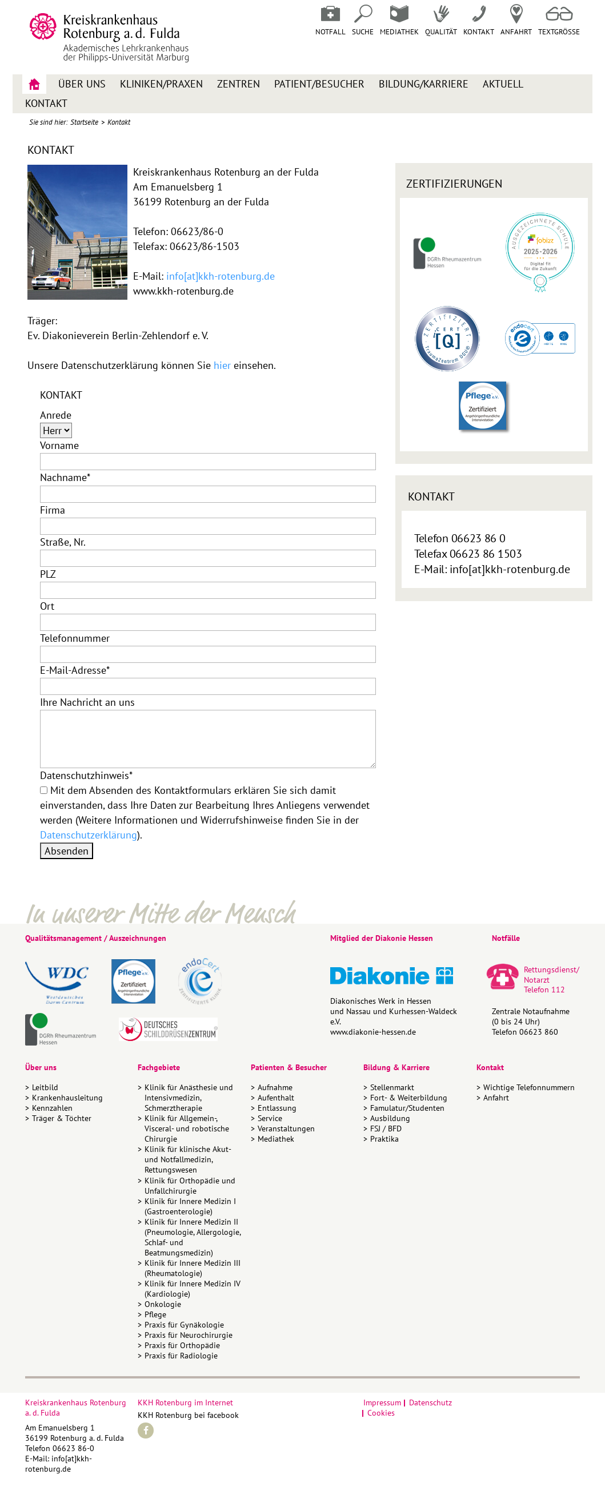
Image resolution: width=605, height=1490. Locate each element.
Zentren (238, 83)
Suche (363, 20)
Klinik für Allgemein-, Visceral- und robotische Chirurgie (187, 1128)
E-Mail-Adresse (75, 670)
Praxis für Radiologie (181, 1355)
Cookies (381, 1413)
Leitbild (45, 1087)
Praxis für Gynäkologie (184, 1325)
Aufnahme (275, 1087)
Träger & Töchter (61, 1118)
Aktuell (503, 83)
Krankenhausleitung (67, 1097)
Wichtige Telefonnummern (529, 1087)
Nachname (65, 477)
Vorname (59, 445)
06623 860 (538, 1032)
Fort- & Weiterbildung (408, 1097)
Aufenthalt (276, 1097)
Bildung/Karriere (423, 83)
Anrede (55, 415)
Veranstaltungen (286, 1128)
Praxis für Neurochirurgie (189, 1335)
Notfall (330, 20)
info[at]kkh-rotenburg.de (220, 276)
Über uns (82, 83)
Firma (52, 509)
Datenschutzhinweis (86, 775)
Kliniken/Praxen (161, 83)
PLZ (48, 574)
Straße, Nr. (63, 542)
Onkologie (163, 1304)
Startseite (84, 122)
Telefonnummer (75, 638)
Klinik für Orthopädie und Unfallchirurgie (190, 1185)
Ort (47, 606)
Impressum (382, 1402)
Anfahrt (516, 20)
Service (270, 1118)
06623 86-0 (73, 1448)
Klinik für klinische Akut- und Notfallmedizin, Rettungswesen (188, 1159)
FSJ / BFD (386, 1128)
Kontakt (46, 103)
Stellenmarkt (392, 1087)
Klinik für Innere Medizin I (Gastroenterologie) (190, 1206)
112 (558, 989)
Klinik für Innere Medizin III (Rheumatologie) (193, 1268)
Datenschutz (430, 1402)
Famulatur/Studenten (407, 1108)
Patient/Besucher (319, 83)
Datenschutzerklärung (88, 834)
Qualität (441, 20)
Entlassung (277, 1108)
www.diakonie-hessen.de (373, 1032)
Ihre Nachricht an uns (87, 702)
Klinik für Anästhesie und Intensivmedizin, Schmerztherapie (189, 1097)
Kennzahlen (52, 1108)
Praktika (384, 1139)
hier (222, 365)
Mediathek (399, 20)
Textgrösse (559, 20)
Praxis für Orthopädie (182, 1345)
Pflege (155, 1314)
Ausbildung (390, 1118)
